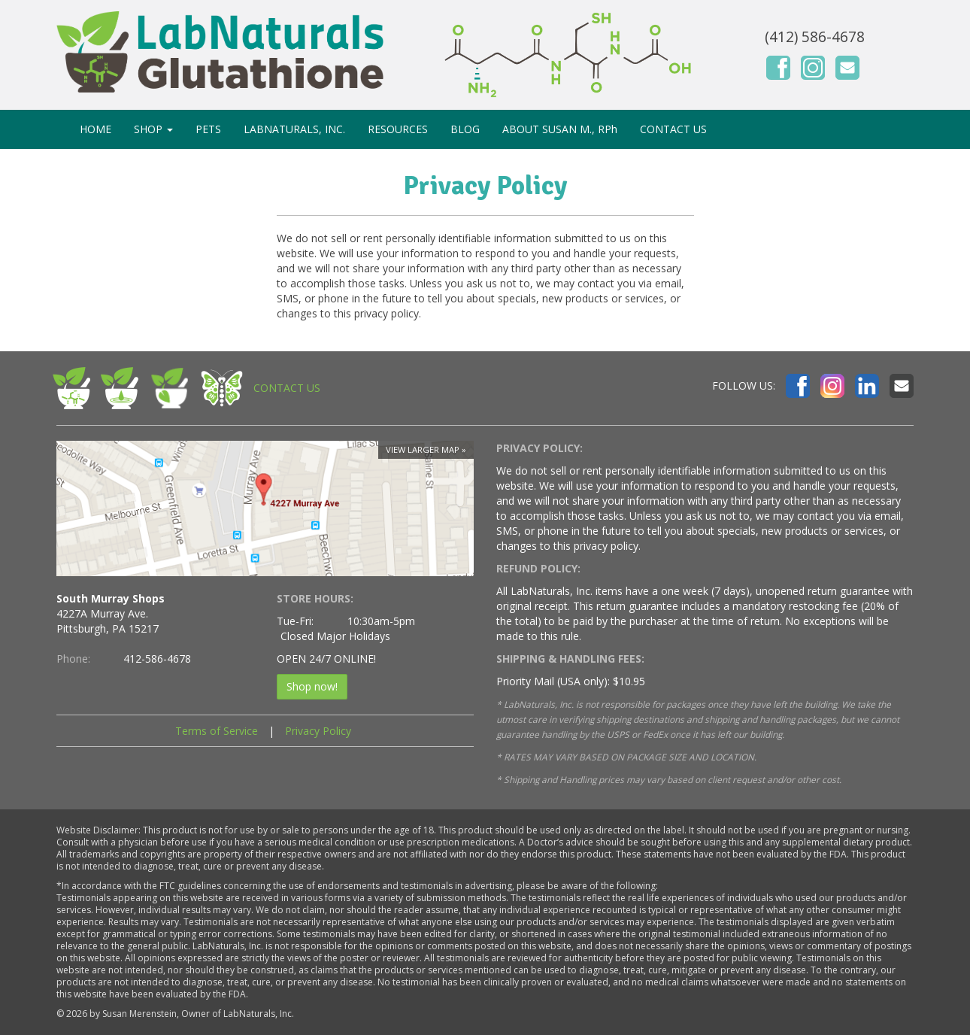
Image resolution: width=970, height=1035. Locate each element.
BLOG (465, 129)
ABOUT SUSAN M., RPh (559, 129)
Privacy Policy (318, 731)
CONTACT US (673, 129)
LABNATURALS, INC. (294, 129)
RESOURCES (398, 129)
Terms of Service (216, 731)
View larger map (422, 449)
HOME (95, 129)
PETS (208, 129)
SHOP (153, 129)
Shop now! (312, 686)
